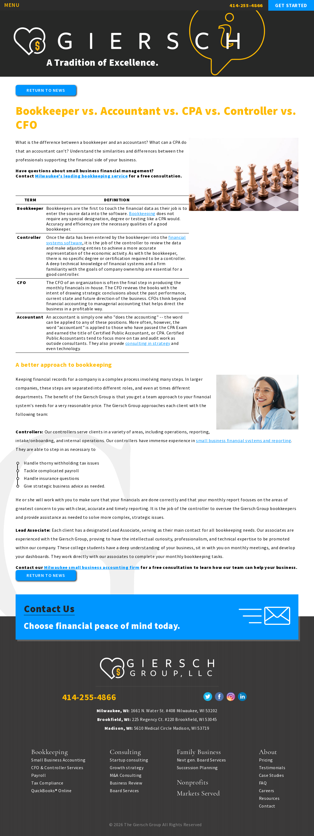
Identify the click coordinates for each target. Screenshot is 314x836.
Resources (269, 797)
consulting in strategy (147, 343)
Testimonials (272, 766)
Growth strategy (127, 766)
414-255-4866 (246, 5)
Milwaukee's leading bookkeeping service (81, 176)
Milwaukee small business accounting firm (92, 567)
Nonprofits (192, 781)
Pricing (266, 758)
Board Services (124, 789)
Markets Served (198, 792)
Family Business (199, 751)
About (268, 751)
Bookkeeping (142, 213)
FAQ (263, 782)
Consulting (125, 751)
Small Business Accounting (58, 758)
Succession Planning (197, 766)
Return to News (46, 90)
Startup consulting (129, 758)
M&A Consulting (126, 774)
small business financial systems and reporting (243, 440)
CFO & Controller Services (57, 766)
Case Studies (271, 774)
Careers (266, 789)
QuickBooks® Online (51, 789)
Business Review (126, 782)
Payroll (38, 774)
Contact (267, 805)
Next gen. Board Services (201, 758)
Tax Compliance (47, 782)
